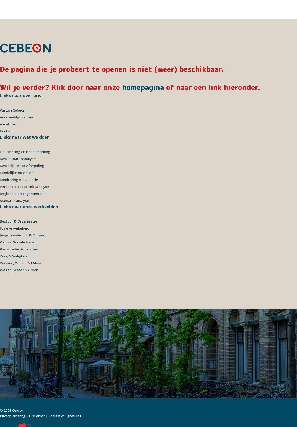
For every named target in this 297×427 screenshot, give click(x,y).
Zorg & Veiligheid (14, 237)
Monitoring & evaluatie (19, 161)
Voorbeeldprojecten (16, 98)
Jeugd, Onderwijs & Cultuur (22, 216)
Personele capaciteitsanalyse (24, 168)
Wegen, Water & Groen (19, 251)
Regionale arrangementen (22, 175)
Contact (6, 112)
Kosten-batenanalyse (18, 140)
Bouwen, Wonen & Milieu (20, 244)
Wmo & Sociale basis (17, 223)
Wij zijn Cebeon (12, 91)
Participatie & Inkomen (19, 230)
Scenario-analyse (14, 182)
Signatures (73, 397)
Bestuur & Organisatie (18, 202)
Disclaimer (37, 397)
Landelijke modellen (16, 154)
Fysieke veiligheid (14, 209)
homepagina (143, 69)
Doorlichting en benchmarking (25, 133)
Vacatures (8, 105)
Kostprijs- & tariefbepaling (22, 147)
